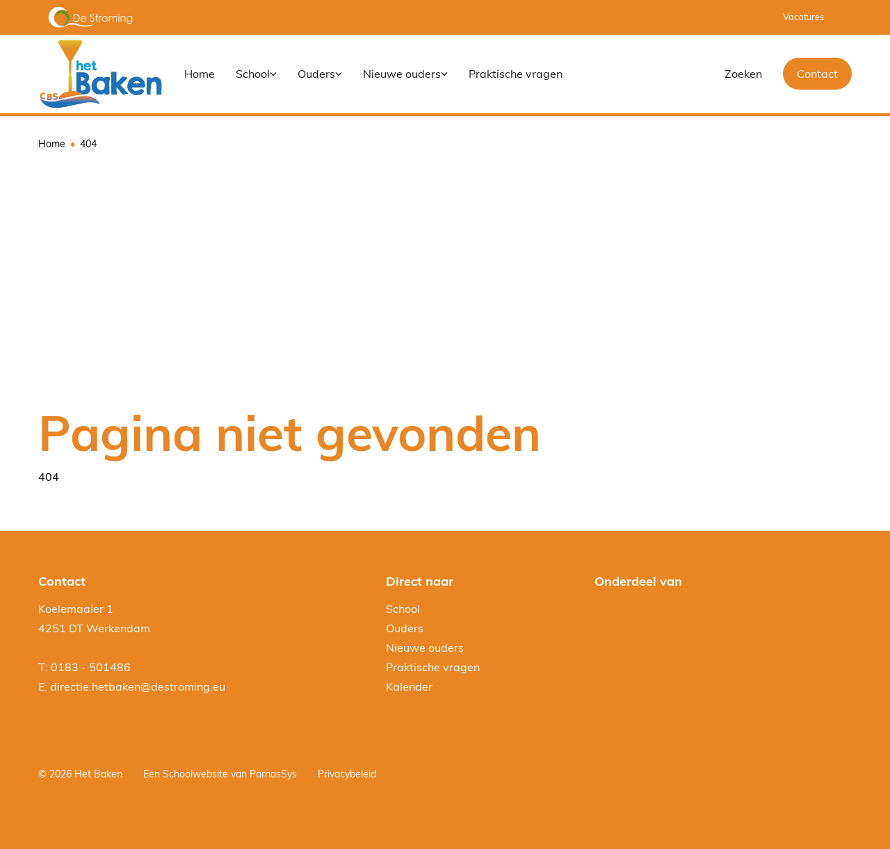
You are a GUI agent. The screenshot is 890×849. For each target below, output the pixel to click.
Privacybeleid (347, 774)
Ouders (404, 628)
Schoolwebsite (195, 774)
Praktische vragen (433, 667)
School (403, 609)
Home (51, 144)
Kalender (409, 686)
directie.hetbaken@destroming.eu (137, 686)
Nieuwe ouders (425, 647)
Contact (817, 74)
